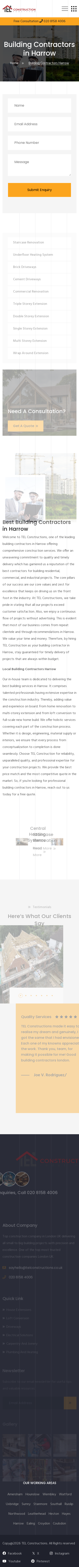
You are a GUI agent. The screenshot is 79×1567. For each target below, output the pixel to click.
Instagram (59, 1553)
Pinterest (40, 1561)
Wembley (49, 1494)
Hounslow (32, 1494)
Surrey (26, 1504)
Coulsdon (59, 1523)
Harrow (18, 1523)
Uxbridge (12, 1504)
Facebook (12, 1553)
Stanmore (40, 1504)
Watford (65, 1494)
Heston (54, 1514)
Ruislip (69, 1504)
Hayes (66, 1514)
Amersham (15, 1494)
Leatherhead (37, 1514)
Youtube (12, 1561)
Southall (56, 1504)
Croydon (44, 1523)
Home (14, 64)
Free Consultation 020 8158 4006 (40, 21)
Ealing (31, 1523)
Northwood (16, 1514)
